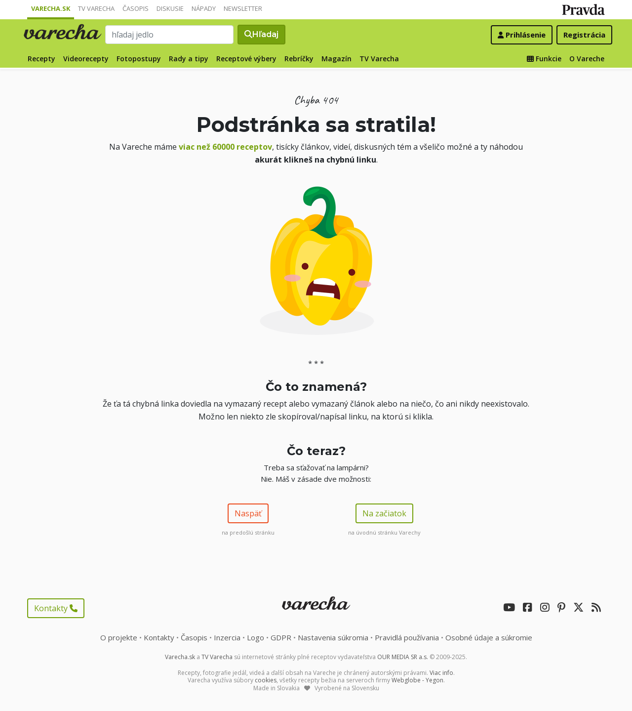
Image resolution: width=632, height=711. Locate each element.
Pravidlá (407, 637)
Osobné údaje (488, 637)
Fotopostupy (139, 58)
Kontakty (56, 608)
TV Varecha (96, 8)
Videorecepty (86, 58)
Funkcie (544, 58)
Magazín (336, 58)
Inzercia (227, 637)
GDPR (281, 637)
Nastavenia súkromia (333, 637)
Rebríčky (299, 58)
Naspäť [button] (248, 513)
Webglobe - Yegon (417, 680)
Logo (255, 637)
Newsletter (243, 8)
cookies (265, 680)
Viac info (441, 673)
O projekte (118, 637)
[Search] (169, 34)
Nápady (204, 8)
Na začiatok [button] (384, 513)
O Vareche (586, 58)
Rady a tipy (188, 58)
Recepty (41, 58)
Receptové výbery (246, 58)
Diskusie (170, 8)
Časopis (135, 8)
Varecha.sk (50, 8)
